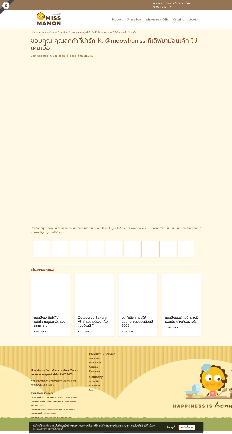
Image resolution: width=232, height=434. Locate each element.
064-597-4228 (71, 401)
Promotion (94, 371)
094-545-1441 (164, 7)
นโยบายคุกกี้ (57, 428)
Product (117, 19)
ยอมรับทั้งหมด (186, 427)
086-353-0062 (53, 409)
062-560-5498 (50, 417)
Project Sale (95, 362)
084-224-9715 (40, 405)
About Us (94, 381)
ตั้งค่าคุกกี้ (171, 427)
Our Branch (94, 385)
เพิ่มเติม (193, 19)
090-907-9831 (66, 417)
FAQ (91, 389)
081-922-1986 (50, 413)
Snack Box (134, 19)
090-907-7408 (69, 409)
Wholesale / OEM (157, 19)
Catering (178, 19)
